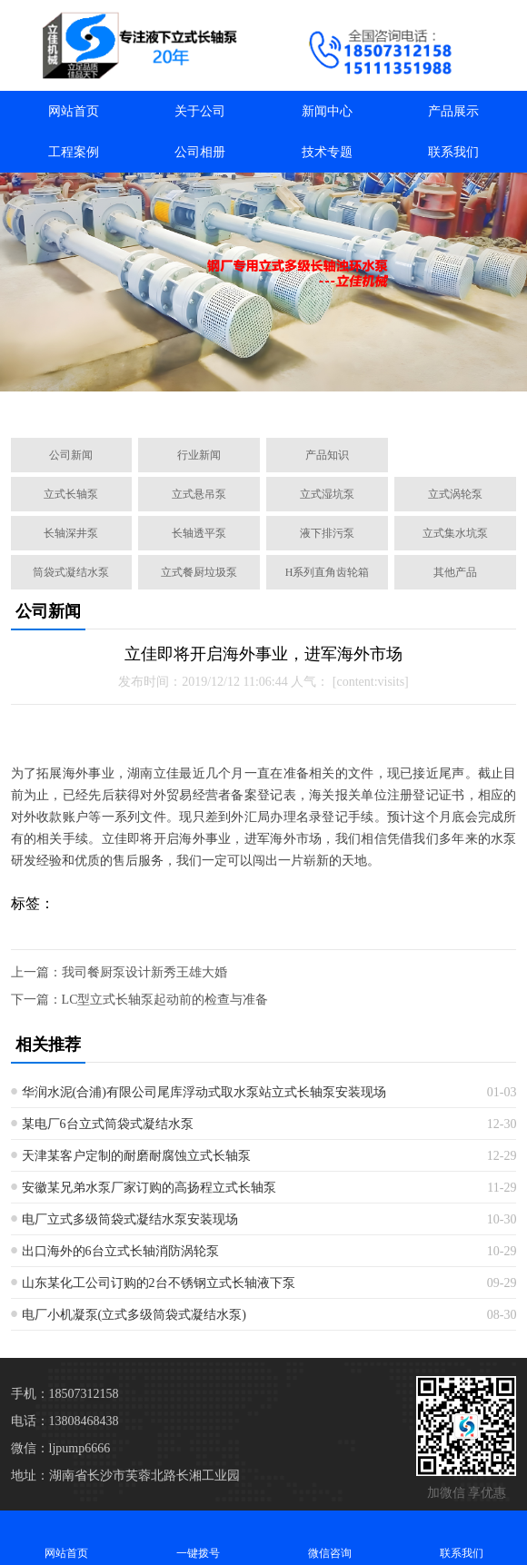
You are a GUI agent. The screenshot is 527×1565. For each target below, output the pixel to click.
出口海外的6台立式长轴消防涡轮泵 (120, 1251)
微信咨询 (329, 1537)
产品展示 (453, 111)
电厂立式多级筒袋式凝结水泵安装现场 (130, 1219)
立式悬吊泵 (199, 494)
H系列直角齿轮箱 (327, 572)
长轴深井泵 (71, 533)
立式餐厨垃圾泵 (199, 572)
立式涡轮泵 (455, 494)
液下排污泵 (327, 533)
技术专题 (327, 152)
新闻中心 (327, 111)
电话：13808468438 (65, 1421)
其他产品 (455, 572)
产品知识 (327, 455)
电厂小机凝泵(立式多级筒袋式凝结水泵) (134, 1315)
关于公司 (199, 111)
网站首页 (73, 111)
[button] (176, 403)
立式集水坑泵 (455, 533)
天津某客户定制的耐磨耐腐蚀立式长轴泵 (136, 1156)
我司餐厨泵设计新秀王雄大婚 (144, 972)
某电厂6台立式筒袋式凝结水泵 (108, 1124)
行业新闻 (199, 455)
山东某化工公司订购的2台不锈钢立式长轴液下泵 (158, 1283)
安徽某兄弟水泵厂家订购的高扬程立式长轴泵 (149, 1187)
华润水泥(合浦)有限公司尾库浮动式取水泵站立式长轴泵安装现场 (204, 1092)
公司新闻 (71, 455)
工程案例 (73, 152)
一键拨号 (198, 1537)
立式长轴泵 (71, 494)
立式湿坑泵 (327, 494)
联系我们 (453, 152)
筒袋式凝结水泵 (71, 572)
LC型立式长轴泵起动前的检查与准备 (165, 999)
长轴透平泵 (199, 533)
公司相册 (199, 152)
